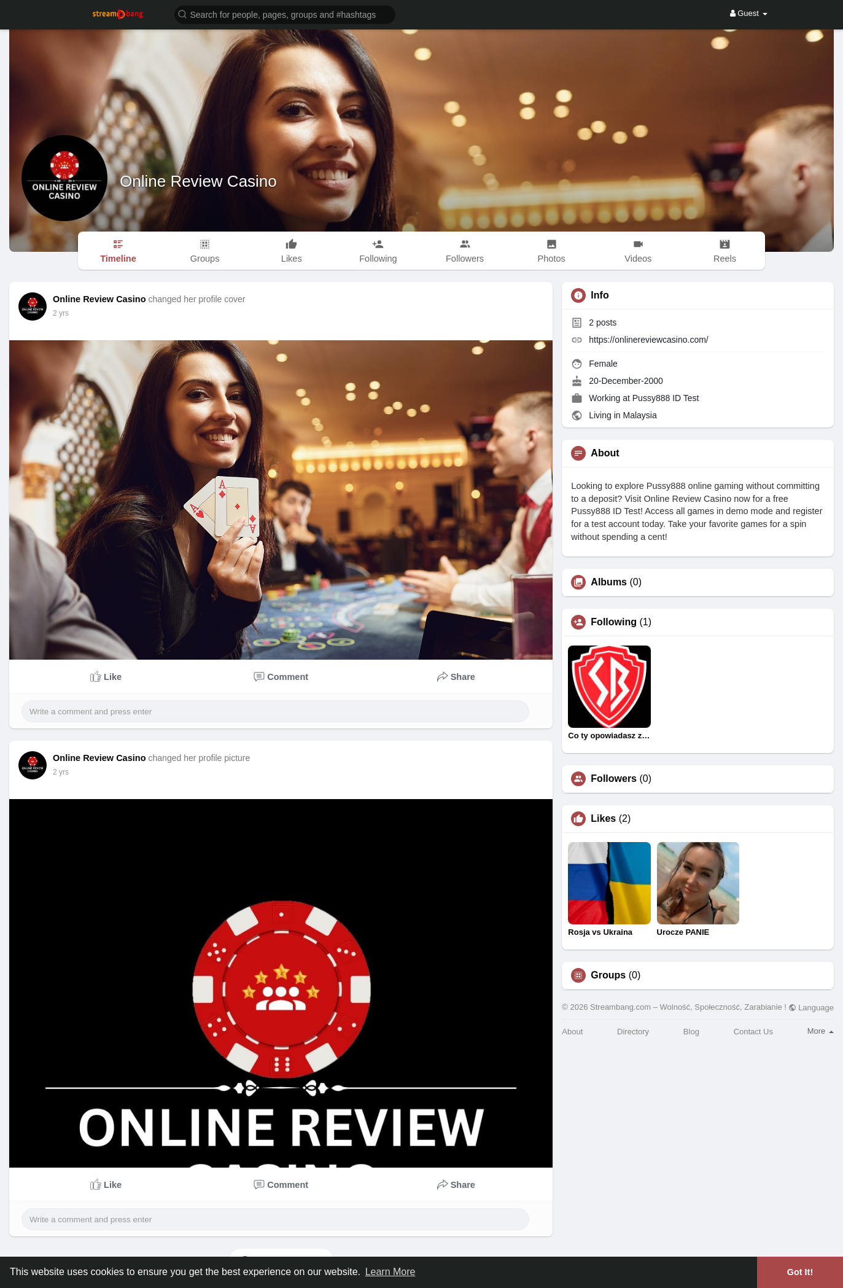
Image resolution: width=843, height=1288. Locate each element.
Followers (614, 779)
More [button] (820, 1031)
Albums (609, 582)
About (572, 1032)
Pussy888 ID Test (665, 398)
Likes (603, 819)
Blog (691, 1032)
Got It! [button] (800, 1272)
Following (614, 622)
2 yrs (61, 313)
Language (811, 1008)
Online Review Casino (198, 181)
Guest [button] (748, 13)
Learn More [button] (390, 1272)
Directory (633, 1032)
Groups (608, 975)
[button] (285, 14)
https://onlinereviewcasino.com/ (649, 340)
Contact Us (753, 1032)
